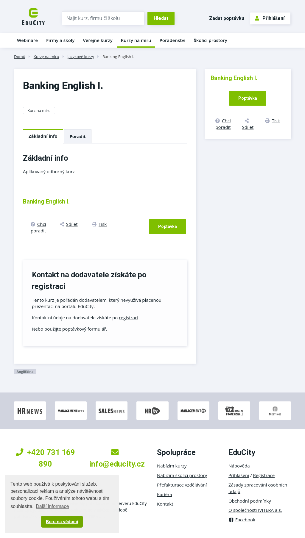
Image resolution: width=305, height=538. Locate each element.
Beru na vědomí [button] (62, 521)
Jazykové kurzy (80, 56)
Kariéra (164, 494)
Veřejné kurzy (98, 40)
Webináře (27, 40)
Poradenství (173, 40)
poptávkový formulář (84, 329)
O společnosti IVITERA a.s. (255, 510)
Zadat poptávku (226, 18)
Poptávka (167, 226)
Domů (19, 56)
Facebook (241, 520)
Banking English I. (118, 56)
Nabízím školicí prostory (182, 475)
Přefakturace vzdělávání (182, 485)
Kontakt (165, 504)
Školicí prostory (210, 40)
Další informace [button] (52, 506)
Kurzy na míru (136, 40)
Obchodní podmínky (249, 501)
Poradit (78, 136)
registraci (128, 317)
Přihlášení (269, 18)
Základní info (43, 136)
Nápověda (239, 466)
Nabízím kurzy (171, 466)
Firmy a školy (60, 40)
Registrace (264, 475)
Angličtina (24, 371)
